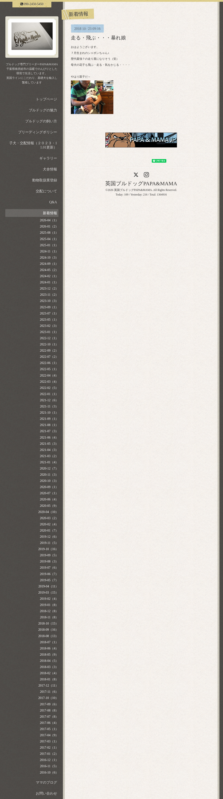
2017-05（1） (49, 729)
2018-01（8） (49, 679)
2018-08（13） (48, 636)
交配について (46, 191)
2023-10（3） (49, 301)
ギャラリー (48, 158)
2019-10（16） (48, 549)
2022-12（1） (49, 338)
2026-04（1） (49, 220)
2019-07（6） (49, 567)
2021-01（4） (49, 462)
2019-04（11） (48, 586)
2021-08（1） (49, 425)
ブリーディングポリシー (37, 132)
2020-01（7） (49, 530)
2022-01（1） (49, 394)
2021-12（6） (49, 400)
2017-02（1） (49, 747)
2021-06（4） (49, 437)
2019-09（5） (49, 555)
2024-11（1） (49, 251)
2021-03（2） (49, 456)
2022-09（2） (49, 350)
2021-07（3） (49, 431)
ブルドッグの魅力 (43, 110)
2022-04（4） (49, 375)
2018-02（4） (49, 673)
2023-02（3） (49, 326)
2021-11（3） (49, 406)
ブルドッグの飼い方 (41, 121)
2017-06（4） (49, 723)
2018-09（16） (48, 629)
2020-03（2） (49, 518)
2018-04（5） (49, 661)
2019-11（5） (49, 543)
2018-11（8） (49, 617)
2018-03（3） (49, 667)
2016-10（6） (49, 772)
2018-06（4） (49, 648)
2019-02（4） (49, 598)
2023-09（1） (49, 307)
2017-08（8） (49, 710)
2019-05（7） (49, 580)
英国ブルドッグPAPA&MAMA (141, 183)
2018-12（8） (49, 611)
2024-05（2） (49, 270)
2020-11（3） (49, 474)
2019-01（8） (49, 605)
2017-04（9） (49, 735)
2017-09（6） (49, 704)
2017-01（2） (49, 754)
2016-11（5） (49, 766)
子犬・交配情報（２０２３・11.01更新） (33, 145)
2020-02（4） (49, 524)
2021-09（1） (49, 419)
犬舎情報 (50, 169)
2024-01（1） (49, 282)
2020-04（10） (48, 512)
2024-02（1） (49, 276)
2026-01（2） (49, 226)
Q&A (53, 202)
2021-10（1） (49, 412)
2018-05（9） (49, 654)
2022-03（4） (49, 381)
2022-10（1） (49, 344)
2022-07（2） (49, 356)
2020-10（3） (49, 481)
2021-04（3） (49, 450)
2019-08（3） (49, 561)
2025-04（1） (49, 239)
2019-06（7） (49, 574)
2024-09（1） (49, 264)
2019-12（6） (49, 536)
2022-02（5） (49, 388)
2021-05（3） (49, 443)
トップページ (46, 99)
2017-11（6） (49, 691)
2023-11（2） (49, 294)
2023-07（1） (49, 313)
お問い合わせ (46, 793)
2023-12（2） (49, 288)
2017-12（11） (48, 685)
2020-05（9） (49, 506)
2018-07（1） (49, 642)
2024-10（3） (49, 257)
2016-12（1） (49, 760)
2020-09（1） (49, 487)
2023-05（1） (49, 319)
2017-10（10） (48, 698)
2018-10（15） (48, 623)
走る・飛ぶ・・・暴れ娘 (98, 37)
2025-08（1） (49, 232)
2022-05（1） (49, 369)
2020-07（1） (49, 493)
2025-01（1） (49, 245)
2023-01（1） (49, 332)
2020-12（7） (49, 468)
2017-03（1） (49, 741)
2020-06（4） (49, 499)
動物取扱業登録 (44, 180)
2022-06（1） (49, 363)
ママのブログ (46, 782)
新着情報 (50, 213)
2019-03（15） (48, 592)
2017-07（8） (49, 716)
